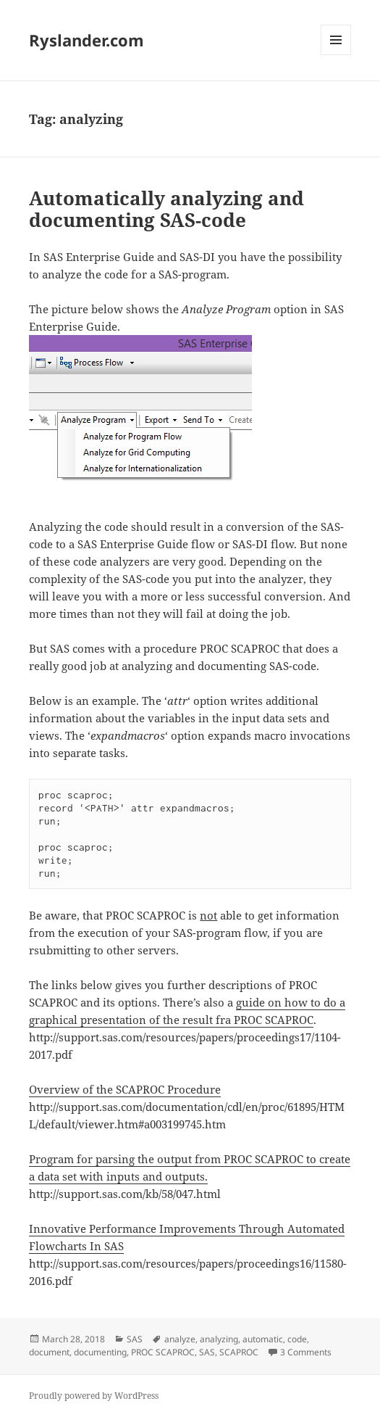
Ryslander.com (86, 40)
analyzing (219, 1339)
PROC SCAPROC (163, 1352)
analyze (179, 1339)
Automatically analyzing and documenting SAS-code (166, 209)
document (49, 1352)
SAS (135, 1339)
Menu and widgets (336, 54)
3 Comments (306, 1352)
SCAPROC (238, 1352)
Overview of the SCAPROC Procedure (125, 1089)
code (297, 1339)
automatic (262, 1339)
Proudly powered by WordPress (94, 1395)
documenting (100, 1352)
